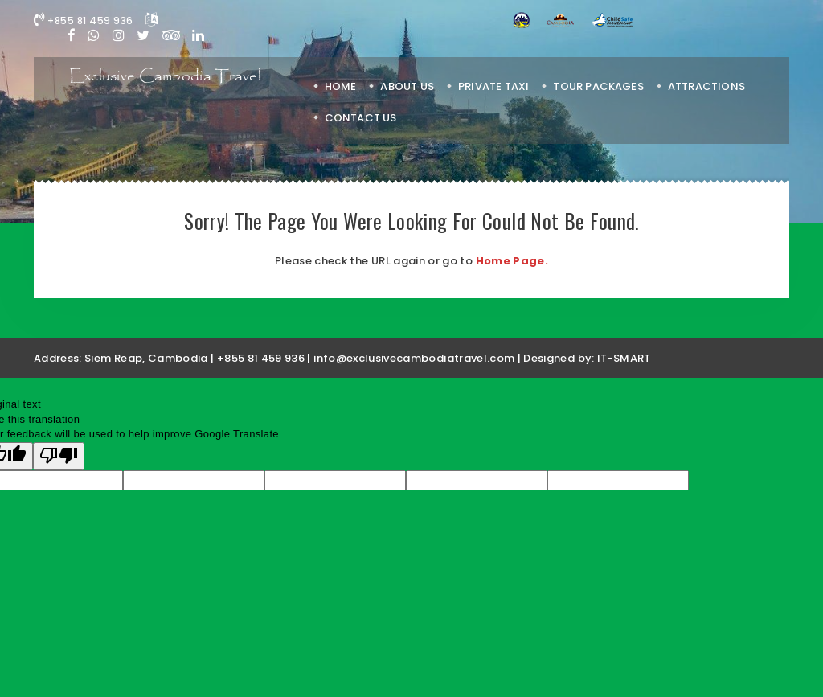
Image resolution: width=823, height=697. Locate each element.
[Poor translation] (58, 456)
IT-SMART (624, 358)
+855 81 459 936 (83, 20)
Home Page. (512, 261)
